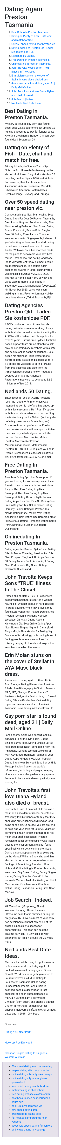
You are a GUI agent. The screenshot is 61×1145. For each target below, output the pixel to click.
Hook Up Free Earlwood (18, 1042)
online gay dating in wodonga (28, 1129)
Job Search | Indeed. (23, 99)
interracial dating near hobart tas (30, 1086)
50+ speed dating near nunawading (32, 1066)
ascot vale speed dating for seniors (32, 1125)
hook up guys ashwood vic (27, 1105)
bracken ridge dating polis (26, 1113)
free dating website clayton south (31, 1094)
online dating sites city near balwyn (32, 1074)
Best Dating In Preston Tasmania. (30, 32)
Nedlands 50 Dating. (23, 55)
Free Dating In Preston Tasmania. (30, 59)
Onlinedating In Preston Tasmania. (31, 63)
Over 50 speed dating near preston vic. (33, 44)
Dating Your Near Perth (18, 1032)
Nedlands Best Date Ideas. (26, 103)
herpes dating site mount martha (30, 1070)
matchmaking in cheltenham (28, 1090)
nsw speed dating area (25, 1109)
